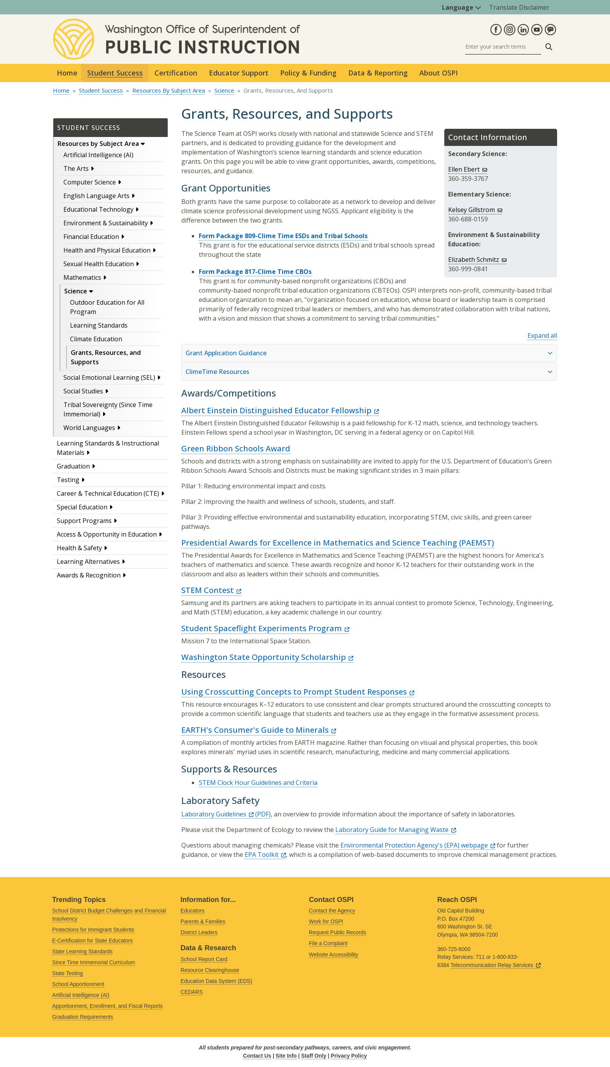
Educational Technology (98, 209)
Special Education (82, 507)
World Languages (89, 427)
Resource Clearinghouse (210, 970)
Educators (193, 911)
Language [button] (461, 7)
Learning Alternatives (88, 561)
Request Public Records (337, 932)
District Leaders (199, 932)
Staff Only (313, 1056)
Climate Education (96, 339)
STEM (211, 590)
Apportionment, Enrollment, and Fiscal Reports (107, 1006)
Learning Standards (99, 325)
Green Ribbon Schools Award (235, 448)
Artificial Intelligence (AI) (98, 155)
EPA (265, 854)
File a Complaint (328, 943)
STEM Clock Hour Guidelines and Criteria (258, 782)
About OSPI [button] (438, 72)
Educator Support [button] (238, 72)
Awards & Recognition (89, 575)
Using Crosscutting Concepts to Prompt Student (297, 691)
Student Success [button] (115, 72)
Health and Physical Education (107, 250)
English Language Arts (96, 195)
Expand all (542, 335)
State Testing (67, 973)
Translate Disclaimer (519, 7)
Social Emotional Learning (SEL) (109, 377)
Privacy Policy (349, 1056)
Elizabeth (477, 259)
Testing (68, 480)
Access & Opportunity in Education (107, 534)
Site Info (286, 1056)
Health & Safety (79, 548)
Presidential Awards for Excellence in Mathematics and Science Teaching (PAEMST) (337, 542)
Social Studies (83, 391)
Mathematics (82, 277)
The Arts (76, 168)
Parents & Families (203, 922)
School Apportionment (78, 984)
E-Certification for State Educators (92, 941)
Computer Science (89, 182)
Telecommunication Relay (495, 965)
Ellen (467, 169)
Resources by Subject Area (98, 143)
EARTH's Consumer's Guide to (258, 730)
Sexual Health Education (98, 264)
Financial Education (91, 236)
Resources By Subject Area (168, 90)
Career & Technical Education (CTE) (108, 493)
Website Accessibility (333, 955)
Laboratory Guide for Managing (395, 829)
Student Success (101, 90)
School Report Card (204, 959)
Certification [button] (175, 72)
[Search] (503, 46)
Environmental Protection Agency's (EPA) (417, 845)
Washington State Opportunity (267, 657)
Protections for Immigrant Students (93, 930)
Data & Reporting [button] (378, 72)
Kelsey (475, 209)
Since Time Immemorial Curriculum (93, 962)
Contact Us (257, 1056)
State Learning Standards (82, 952)
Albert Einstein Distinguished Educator (280, 410)
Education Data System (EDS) (216, 981)
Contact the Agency (332, 911)
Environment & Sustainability (105, 223)
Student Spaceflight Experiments (265, 628)
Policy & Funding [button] (308, 72)
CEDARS (192, 992)
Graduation (73, 466)
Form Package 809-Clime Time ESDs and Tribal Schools (283, 236)
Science (224, 90)
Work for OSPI (326, 922)
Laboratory (217, 814)
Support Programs (84, 520)
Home (67, 72)
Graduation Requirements (82, 1017)
